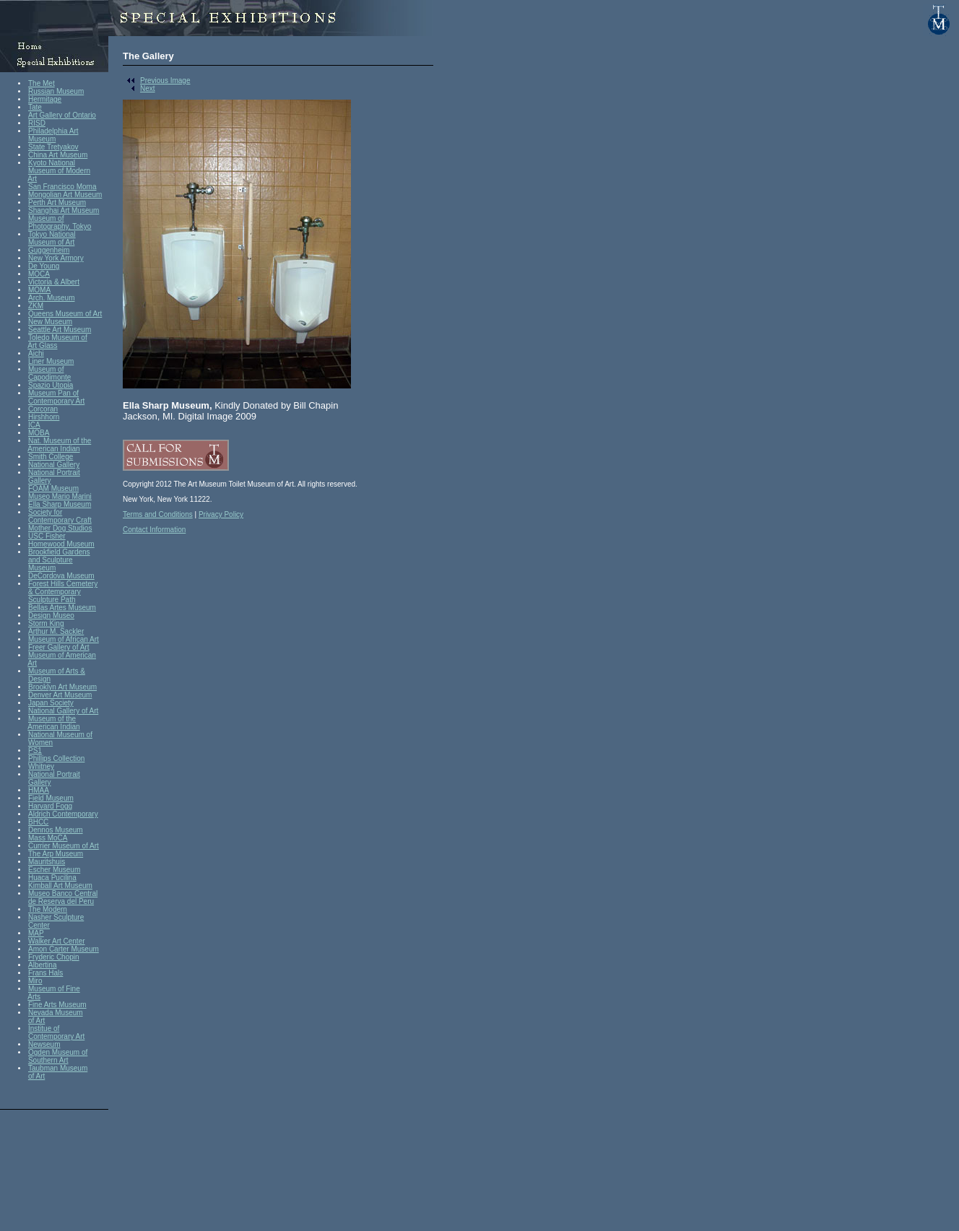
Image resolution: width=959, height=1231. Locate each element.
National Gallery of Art (63, 711)
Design (39, 679)
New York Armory (56, 258)
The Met (41, 83)
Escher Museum (54, 870)
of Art (36, 1021)
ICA (34, 425)
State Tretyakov (53, 147)
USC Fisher (47, 536)
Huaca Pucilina (52, 878)
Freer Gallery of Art (58, 647)
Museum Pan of (53, 393)
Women (40, 743)
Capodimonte (49, 377)
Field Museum (51, 798)
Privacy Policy (221, 514)
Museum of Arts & (56, 671)
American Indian (53, 449)
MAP (36, 933)
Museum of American (62, 655)
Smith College (50, 457)
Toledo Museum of (57, 338)
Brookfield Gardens (59, 552)
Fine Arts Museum (57, 1005)
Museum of (46, 218)
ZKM (35, 306)
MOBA (38, 433)
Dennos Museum (55, 830)
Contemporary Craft (60, 520)
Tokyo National (52, 234)
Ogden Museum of (57, 1052)
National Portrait (54, 473)
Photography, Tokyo (59, 226)
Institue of (43, 1028)
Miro (35, 981)
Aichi (36, 353)
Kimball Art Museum (60, 885)
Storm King (46, 623)
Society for (45, 512)
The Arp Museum (55, 854)
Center (39, 925)
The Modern (47, 909)
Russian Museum (56, 91)
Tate (35, 107)
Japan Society (51, 703)
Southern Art (48, 1060)
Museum (42, 139)
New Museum (50, 322)
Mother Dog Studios (60, 528)
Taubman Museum (57, 1068)
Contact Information (154, 530)
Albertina (42, 965)
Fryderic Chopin (53, 957)
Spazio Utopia (50, 385)
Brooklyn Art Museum (62, 687)
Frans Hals (45, 973)
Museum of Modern (59, 171)
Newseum (44, 1044)
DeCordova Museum (61, 576)
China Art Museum (57, 155)
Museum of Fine (54, 989)
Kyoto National (51, 163)
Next (139, 88)
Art (32, 179)
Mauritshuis (46, 862)
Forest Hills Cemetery (62, 584)
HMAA (38, 790)
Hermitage (44, 99)
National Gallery (53, 465)
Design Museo (51, 615)
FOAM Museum (53, 488)
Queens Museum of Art (65, 314)
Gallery (39, 480)
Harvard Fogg (50, 806)
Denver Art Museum (60, 695)
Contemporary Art (56, 401)
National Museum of (60, 735)
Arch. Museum (51, 298)
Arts (33, 997)
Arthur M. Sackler (56, 631)
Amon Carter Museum (63, 949)
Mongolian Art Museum (65, 195)
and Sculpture (50, 560)
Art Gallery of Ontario (62, 115)
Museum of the (52, 719)
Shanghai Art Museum (63, 210)
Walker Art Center (56, 941)
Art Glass (42, 345)
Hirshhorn (43, 417)
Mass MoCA (47, 838)
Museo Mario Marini (60, 496)
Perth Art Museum (57, 202)
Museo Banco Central (62, 893)
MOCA (39, 274)
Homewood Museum (61, 544)
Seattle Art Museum (59, 330)
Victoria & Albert (53, 282)
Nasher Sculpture (56, 917)
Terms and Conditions (158, 514)
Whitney (41, 766)
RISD (36, 123)
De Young (43, 266)
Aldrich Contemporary (63, 814)
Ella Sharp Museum (59, 504)
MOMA (39, 290)
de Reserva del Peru (61, 901)
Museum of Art (51, 242)
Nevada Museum (55, 1013)
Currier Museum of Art (63, 846)
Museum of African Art (63, 639)
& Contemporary (54, 592)
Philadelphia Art (53, 131)
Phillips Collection (56, 758)
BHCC (38, 822)
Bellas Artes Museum (62, 608)
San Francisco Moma (62, 187)
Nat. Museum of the (59, 441)
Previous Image (156, 80)
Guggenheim (48, 250)
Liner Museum (51, 361)
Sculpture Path (52, 600)
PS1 (35, 750)
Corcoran (43, 409)
